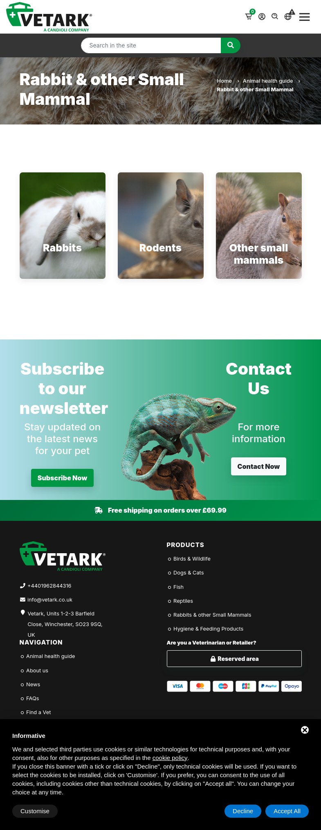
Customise (34, 810)
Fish (175, 587)
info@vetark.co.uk (49, 600)
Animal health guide (271, 80)
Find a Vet (35, 712)
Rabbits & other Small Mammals (209, 615)
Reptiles (180, 601)
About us (34, 670)
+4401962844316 (49, 586)
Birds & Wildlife (189, 559)
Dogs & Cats (185, 573)
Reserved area (234, 658)
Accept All (287, 810)
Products (185, 545)
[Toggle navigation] (304, 17)
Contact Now (259, 466)
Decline (243, 810)
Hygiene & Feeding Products (205, 629)
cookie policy (170, 757)
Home (228, 80)
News (30, 684)
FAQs (29, 698)
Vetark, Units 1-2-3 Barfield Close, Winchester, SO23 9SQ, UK (65, 620)
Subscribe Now (63, 478)
